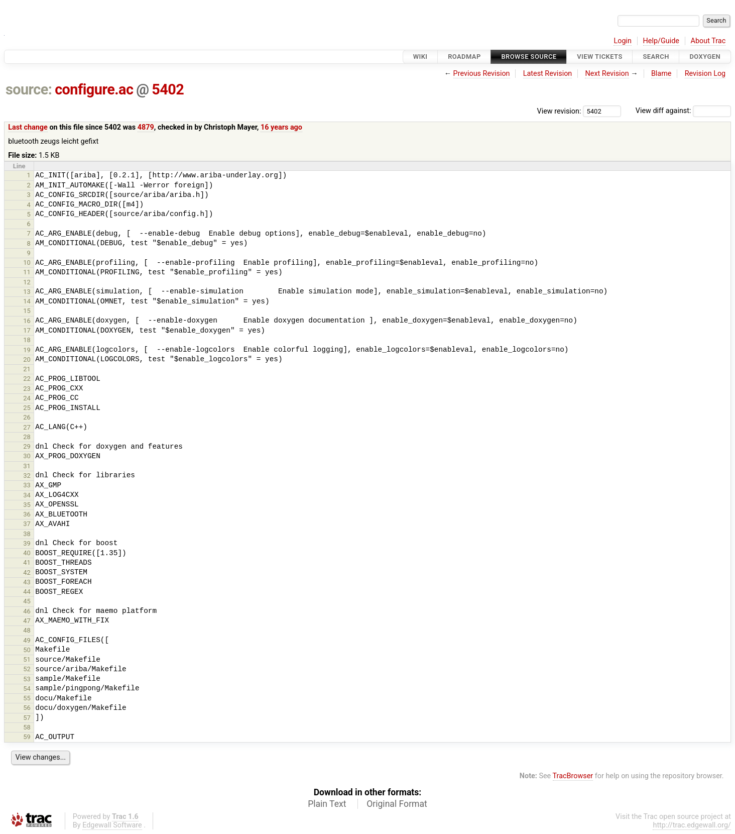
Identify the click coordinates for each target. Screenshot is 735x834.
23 (27, 388)
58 (27, 727)
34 (27, 495)
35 (27, 504)
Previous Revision (481, 73)
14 (27, 301)
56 (27, 707)
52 (27, 669)
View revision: (559, 111)
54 (27, 688)
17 (27, 330)
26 (27, 417)
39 (27, 543)
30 (27, 456)
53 (27, 679)
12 (27, 282)
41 (27, 562)
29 (27, 446)
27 (27, 427)
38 (27, 534)
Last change (28, 127)
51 (27, 659)
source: (29, 89)
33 (27, 485)
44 (27, 591)
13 (27, 291)
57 (27, 717)
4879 (146, 127)
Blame (661, 73)
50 (27, 650)
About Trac (708, 41)
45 (27, 601)
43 (27, 582)
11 (27, 272)
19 (27, 350)
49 (27, 640)
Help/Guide (661, 41)
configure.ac (94, 89)
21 (27, 369)
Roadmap (464, 56)
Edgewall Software (112, 825)
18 (27, 340)
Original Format (396, 804)
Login (623, 41)
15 (27, 311)
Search (656, 56)
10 (27, 262)
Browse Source (528, 56)
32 (27, 475)
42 (27, 572)
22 (27, 378)
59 (27, 737)
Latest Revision (547, 73)
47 (27, 620)
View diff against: (683, 111)
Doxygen (704, 56)
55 (27, 698)
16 (27, 321)
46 (27, 611)
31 (27, 466)
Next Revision (607, 73)
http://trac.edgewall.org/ (692, 825)
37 (27, 524)
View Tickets (599, 56)
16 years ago (281, 127)
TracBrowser (573, 776)
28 (27, 437)
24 (27, 398)
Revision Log (705, 73)
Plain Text (327, 804)
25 (27, 407)
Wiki (420, 56)
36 (27, 514)
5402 (168, 89)
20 (27, 359)
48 (27, 630)
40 (27, 553)
